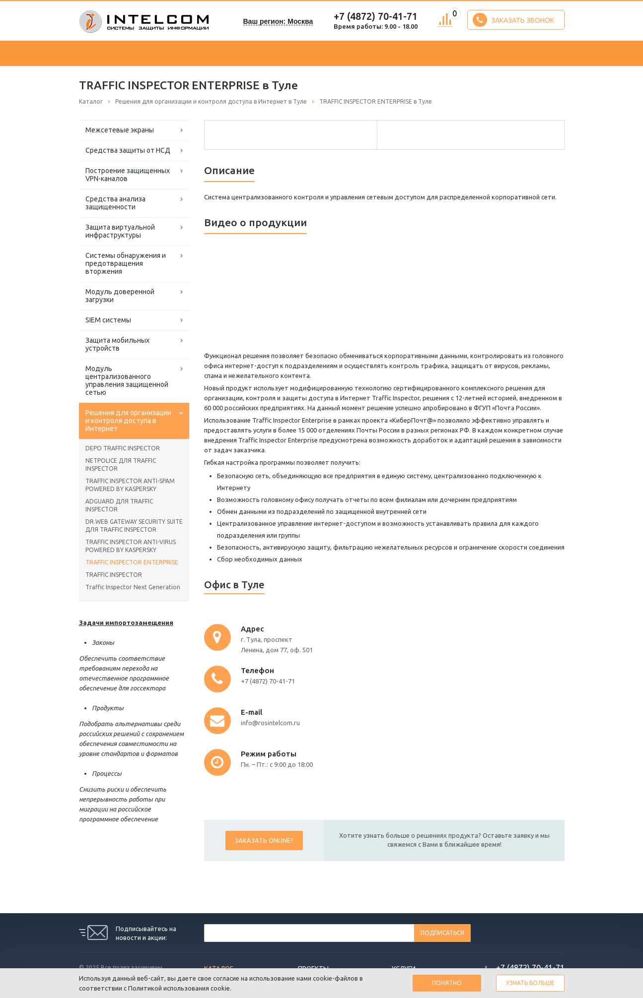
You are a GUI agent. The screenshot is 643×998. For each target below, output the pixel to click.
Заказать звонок (513, 20)
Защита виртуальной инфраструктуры (120, 231)
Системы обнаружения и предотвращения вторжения (125, 263)
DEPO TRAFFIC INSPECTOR (122, 448)
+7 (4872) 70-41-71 (376, 16)
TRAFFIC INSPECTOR (113, 574)
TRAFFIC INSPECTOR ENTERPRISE (131, 562)
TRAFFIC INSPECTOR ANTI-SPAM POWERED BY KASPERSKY (130, 485)
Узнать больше (530, 983)
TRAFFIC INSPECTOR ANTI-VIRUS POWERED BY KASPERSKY (130, 546)
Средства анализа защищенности (115, 203)
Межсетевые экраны (119, 130)
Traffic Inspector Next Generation (132, 587)
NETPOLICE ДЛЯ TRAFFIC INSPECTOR (120, 464)
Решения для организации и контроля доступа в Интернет (128, 421)
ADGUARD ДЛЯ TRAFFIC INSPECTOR (119, 505)
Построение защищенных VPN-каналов (127, 175)
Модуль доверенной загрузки (119, 296)
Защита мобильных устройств (117, 344)
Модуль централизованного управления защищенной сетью (126, 380)
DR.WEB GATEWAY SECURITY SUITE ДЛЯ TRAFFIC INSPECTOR (134, 525)
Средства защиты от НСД (127, 150)
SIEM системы (108, 320)
